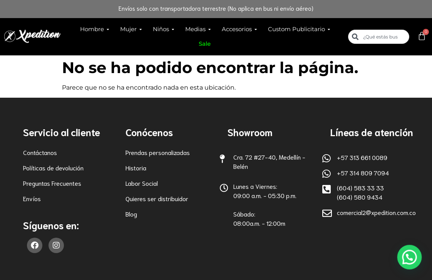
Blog (131, 214)
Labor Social (142, 183)
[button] (411, 263)
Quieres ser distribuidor (157, 198)
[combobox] (379, 37)
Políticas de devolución (53, 167)
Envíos (32, 198)
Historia (136, 167)
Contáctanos (40, 152)
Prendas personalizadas (158, 152)
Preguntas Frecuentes (52, 183)
